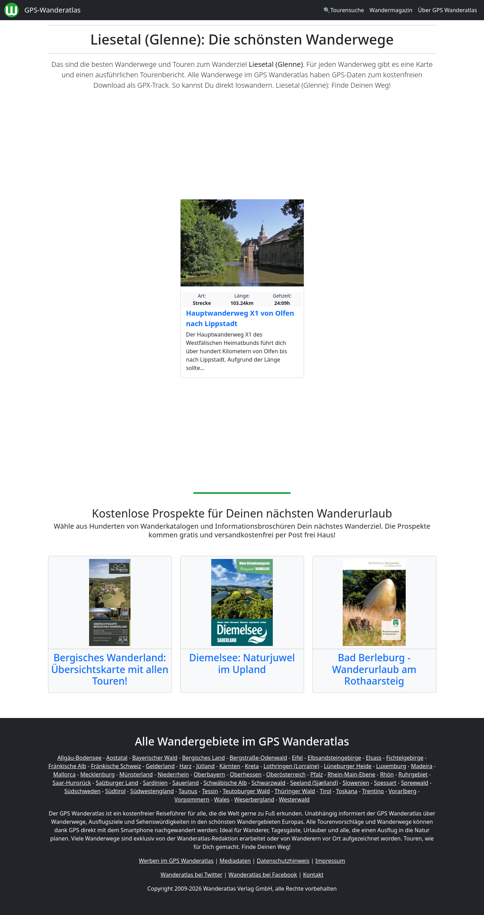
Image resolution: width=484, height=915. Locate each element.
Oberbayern (209, 774)
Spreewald (414, 783)
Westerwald (294, 799)
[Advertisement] (242, 145)
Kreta (252, 766)
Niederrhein (173, 774)
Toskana (347, 791)
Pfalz (316, 774)
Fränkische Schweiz (116, 766)
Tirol (325, 791)
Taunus (187, 791)
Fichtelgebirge (404, 758)
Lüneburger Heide (348, 766)
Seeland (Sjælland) (314, 783)
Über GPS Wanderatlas (447, 10)
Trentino (373, 791)
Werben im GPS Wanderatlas (176, 861)
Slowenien (355, 783)
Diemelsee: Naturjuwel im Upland (242, 663)
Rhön (387, 774)
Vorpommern (191, 799)
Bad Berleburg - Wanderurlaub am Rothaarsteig (374, 669)
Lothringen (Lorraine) (291, 766)
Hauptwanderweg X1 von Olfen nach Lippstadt (240, 318)
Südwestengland (152, 791)
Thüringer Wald (295, 791)
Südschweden (82, 791)
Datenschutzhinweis (283, 861)
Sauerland (185, 783)
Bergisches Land (203, 758)
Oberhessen (245, 774)
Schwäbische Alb (225, 783)
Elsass (373, 758)
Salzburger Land (117, 783)
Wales (221, 799)
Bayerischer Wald (154, 758)
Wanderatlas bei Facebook (263, 874)
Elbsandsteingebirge (334, 758)
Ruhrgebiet (413, 774)
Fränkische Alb (67, 766)
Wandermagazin (391, 10)
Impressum (330, 861)
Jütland (205, 766)
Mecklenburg (97, 774)
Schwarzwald (269, 783)
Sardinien (155, 783)
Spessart (385, 783)
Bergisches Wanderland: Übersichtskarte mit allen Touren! (109, 669)
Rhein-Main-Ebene (351, 774)
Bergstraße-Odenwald (258, 758)
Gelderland (160, 766)
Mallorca (64, 774)
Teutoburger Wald (246, 791)
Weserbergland (254, 799)
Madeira (422, 766)
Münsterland (136, 774)
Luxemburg (391, 766)
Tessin (210, 791)
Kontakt (313, 874)
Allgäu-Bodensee (79, 758)
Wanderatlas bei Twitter (192, 874)
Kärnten (229, 766)
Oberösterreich (286, 774)
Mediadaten (235, 861)
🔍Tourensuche (343, 10)
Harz (185, 766)
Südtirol (115, 791)
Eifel (297, 758)
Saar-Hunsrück (72, 783)
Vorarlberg (402, 791)
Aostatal (116, 758)
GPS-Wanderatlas (52, 10)
